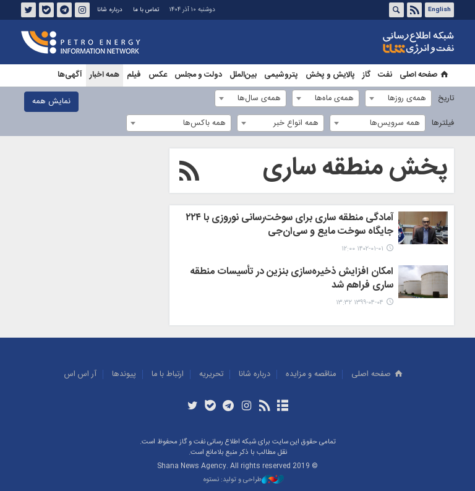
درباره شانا (109, 10)
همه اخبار (104, 75)
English (439, 10)
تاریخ (446, 98)
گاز (366, 75)
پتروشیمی (281, 75)
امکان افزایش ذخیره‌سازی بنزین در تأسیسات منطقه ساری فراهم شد (291, 279)
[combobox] (398, 98)
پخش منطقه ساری (355, 168)
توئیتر (28, 9)
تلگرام (64, 9)
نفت (385, 75)
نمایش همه (51, 101)
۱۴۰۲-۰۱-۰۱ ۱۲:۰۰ (362, 249)
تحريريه (211, 374)
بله (46, 9)
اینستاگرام (82, 9)
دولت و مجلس (198, 75)
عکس (157, 75)
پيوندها (124, 374)
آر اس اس (80, 374)
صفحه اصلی (425, 75)
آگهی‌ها (70, 75)
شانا (376, 42)
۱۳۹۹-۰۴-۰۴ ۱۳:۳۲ (359, 303)
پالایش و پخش (330, 75)
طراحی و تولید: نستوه (243, 480)
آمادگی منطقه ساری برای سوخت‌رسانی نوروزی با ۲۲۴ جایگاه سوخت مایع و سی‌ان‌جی (289, 225)
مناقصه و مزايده (311, 374)
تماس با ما (146, 10)
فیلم (134, 75)
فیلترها (443, 123)
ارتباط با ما (168, 374)
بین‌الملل (243, 75)
